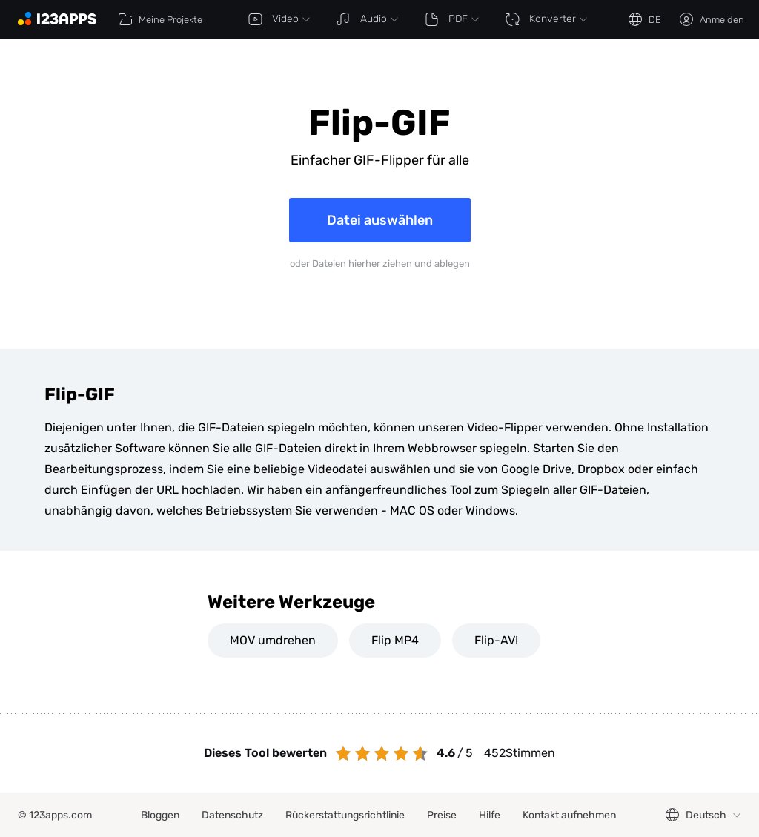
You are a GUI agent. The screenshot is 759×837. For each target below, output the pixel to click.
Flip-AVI (496, 640)
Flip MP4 (395, 640)
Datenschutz (232, 815)
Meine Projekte (160, 19)
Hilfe (489, 815)
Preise (442, 815)
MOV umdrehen (273, 640)
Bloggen (160, 815)
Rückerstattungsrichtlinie (345, 815)
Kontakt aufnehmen (569, 815)
